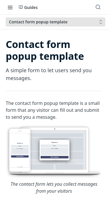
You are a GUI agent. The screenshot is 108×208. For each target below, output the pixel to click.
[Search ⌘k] (98, 7)
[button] (54, 159)
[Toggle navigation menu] (10, 7)
